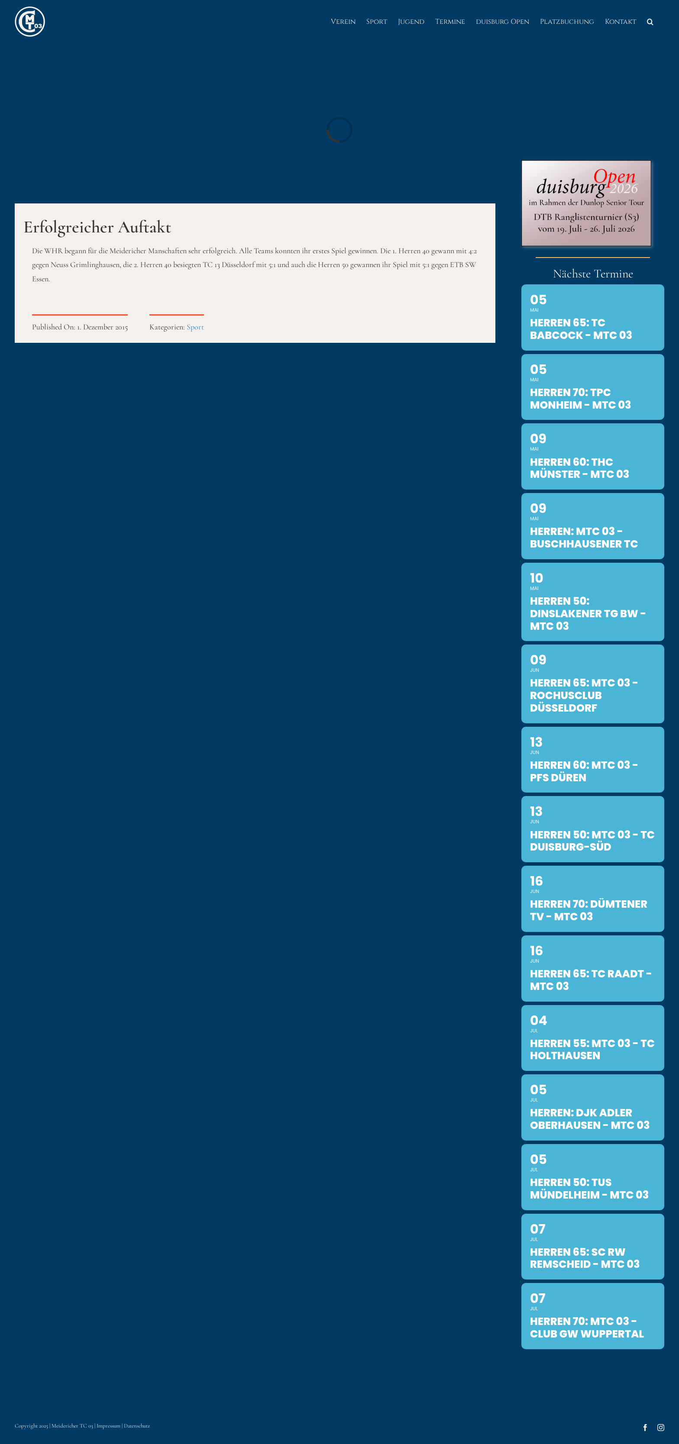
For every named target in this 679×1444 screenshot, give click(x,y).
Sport (195, 327)
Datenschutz (137, 1425)
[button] (650, 21)
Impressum (108, 1425)
